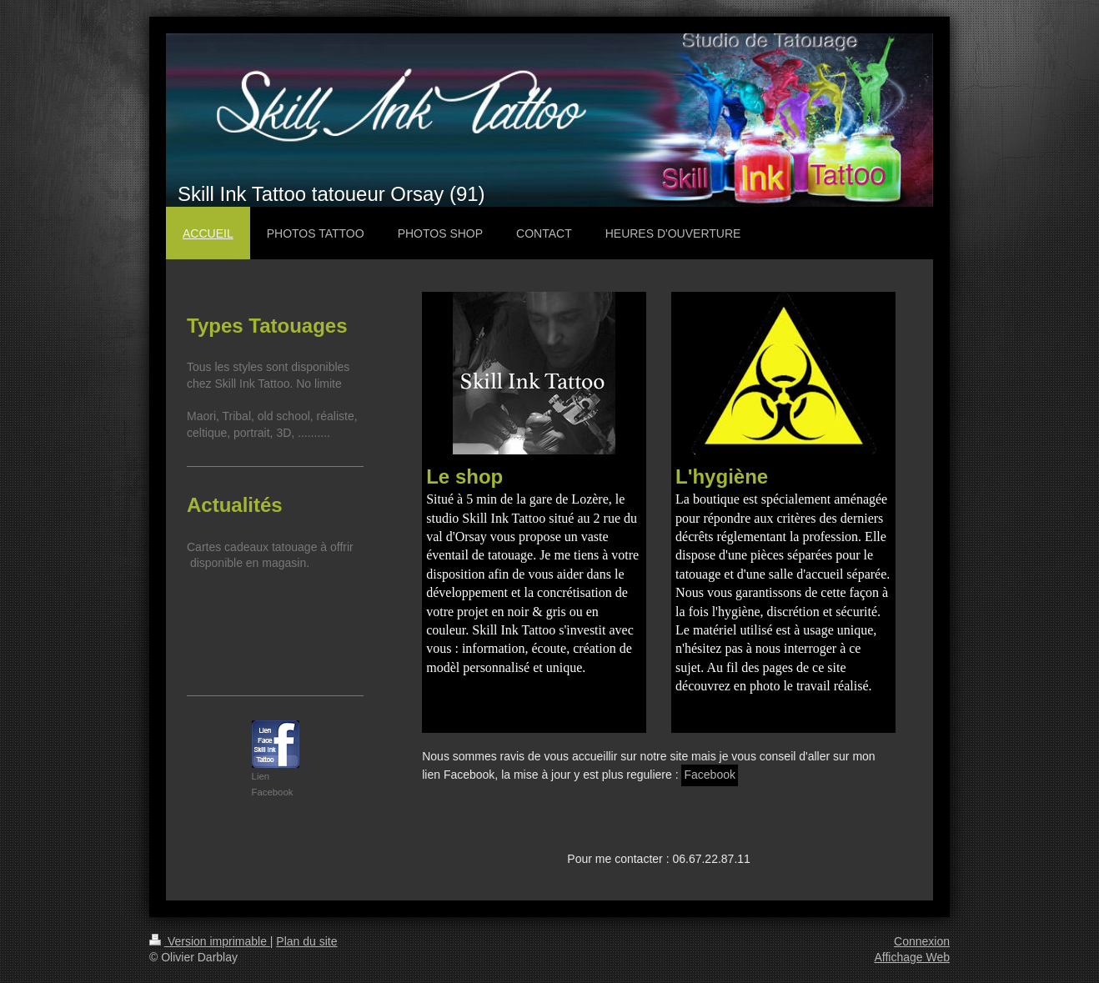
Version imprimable (209, 941)
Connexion (922, 941)
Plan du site (306, 941)
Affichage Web (912, 957)
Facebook (709, 774)
